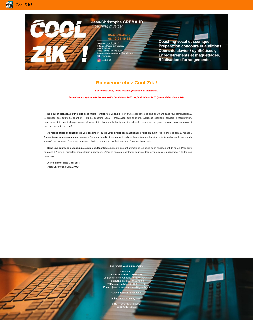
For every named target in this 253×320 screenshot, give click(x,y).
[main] (126, 89)
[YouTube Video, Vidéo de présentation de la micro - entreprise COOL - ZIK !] (117, 212)
